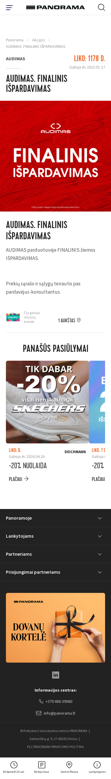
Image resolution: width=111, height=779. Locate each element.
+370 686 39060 (55, 702)
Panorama (14, 40)
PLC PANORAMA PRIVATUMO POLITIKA (55, 746)
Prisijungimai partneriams (33, 572)
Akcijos (38, 40)
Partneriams (19, 554)
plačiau (15, 479)
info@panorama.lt (55, 713)
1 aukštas (66, 320)
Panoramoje (19, 518)
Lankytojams (19, 536)
